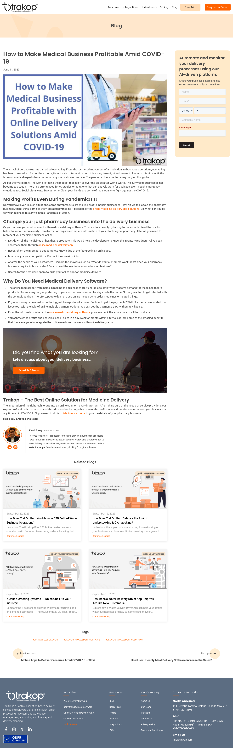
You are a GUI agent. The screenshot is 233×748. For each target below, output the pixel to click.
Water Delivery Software (67, 473)
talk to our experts (74, 413)
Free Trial (190, 7)
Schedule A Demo (29, 370)
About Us (145, 701)
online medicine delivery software (69, 312)
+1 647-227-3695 (182, 709)
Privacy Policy (148, 724)
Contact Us (146, 718)
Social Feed (115, 707)
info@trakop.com (183, 739)
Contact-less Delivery (46, 640)
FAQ (111, 730)
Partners (145, 712)
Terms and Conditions (152, 730)
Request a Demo (217, 7)
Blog (174, 7)
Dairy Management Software (77, 707)
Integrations (130, 7)
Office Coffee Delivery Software (79, 712)
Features (113, 7)
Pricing (163, 7)
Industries (148, 7)
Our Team (146, 707)
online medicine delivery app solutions (116, 208)
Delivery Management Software (150, 473)
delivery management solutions (125, 640)
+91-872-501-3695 (183, 728)
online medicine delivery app (55, 245)
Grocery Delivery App (73, 718)
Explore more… (70, 724)
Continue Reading (15, 536)
